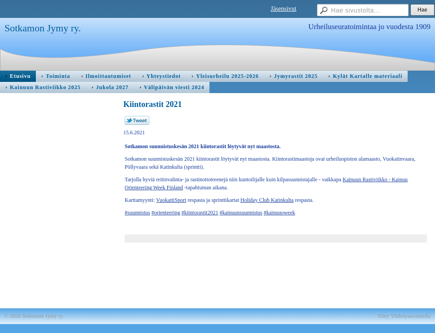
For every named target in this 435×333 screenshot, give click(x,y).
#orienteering (166, 212)
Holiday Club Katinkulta (267, 200)
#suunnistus (137, 212)
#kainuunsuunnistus (241, 212)
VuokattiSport (171, 200)
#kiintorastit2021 (200, 212)
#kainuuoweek (279, 212)
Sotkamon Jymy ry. (42, 28)
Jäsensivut (283, 8)
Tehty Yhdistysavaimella (404, 316)
